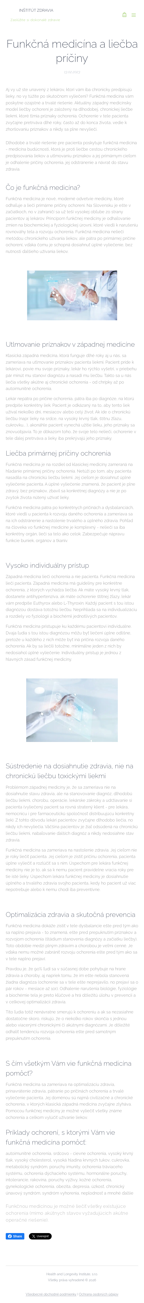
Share (15, 1236)
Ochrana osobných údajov (98, 1294)
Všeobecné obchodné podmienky (51, 1294)
